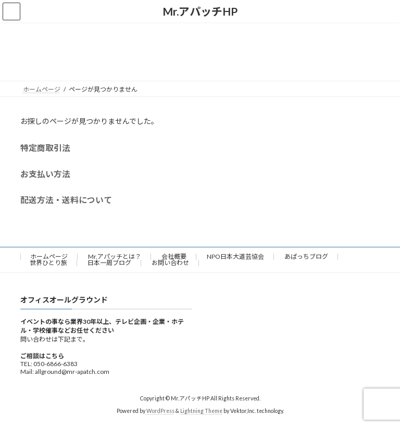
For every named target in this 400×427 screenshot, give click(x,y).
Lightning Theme (201, 411)
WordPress (160, 411)
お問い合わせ (170, 263)
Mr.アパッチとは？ (114, 256)
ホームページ (49, 256)
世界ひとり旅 (48, 263)
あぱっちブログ (306, 256)
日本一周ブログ (109, 263)
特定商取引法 (45, 148)
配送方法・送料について (66, 200)
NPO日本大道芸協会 (235, 256)
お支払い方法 (45, 174)
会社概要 (173, 256)
